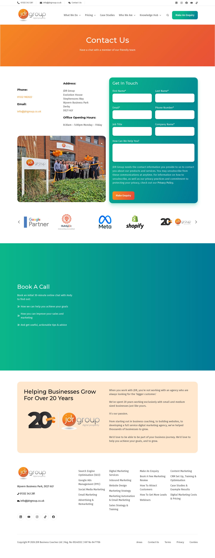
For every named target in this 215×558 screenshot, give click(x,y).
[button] (167, 15)
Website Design (118, 485)
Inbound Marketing (120, 480)
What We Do (71, 15)
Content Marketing (181, 471)
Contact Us (153, 542)
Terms (168, 542)
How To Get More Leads (153, 494)
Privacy (180, 542)
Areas (139, 542)
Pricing (89, 15)
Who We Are (125, 15)
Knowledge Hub (149, 15)
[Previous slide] (19, 222)
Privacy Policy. (166, 182)
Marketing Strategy (120, 490)
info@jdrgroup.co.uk (29, 111)
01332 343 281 (26, 493)
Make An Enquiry (149, 471)
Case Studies (107, 15)
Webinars (145, 500)
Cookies (194, 542)
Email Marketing (87, 494)
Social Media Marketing (91, 489)
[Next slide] (196, 222)
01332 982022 (24, 97)
